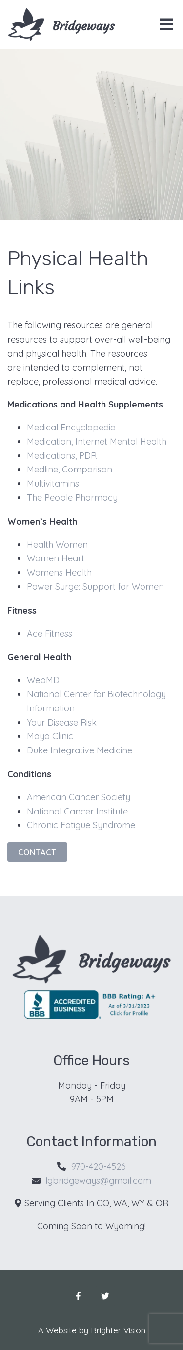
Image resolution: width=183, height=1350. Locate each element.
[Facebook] (78, 1296)
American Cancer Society (78, 797)
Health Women (57, 544)
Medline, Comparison (69, 469)
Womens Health (59, 572)
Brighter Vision (118, 1330)
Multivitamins (53, 483)
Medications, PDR (62, 455)
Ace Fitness (49, 633)
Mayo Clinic (50, 736)
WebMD (43, 680)
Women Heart (55, 558)
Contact (37, 852)
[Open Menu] (166, 24)
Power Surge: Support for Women (95, 586)
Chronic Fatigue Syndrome (81, 825)
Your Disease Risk (62, 722)
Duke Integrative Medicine (79, 750)
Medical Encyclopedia (71, 427)
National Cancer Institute (77, 811)
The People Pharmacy (72, 497)
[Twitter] (105, 1296)
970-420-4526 (98, 1166)
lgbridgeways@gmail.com (98, 1180)
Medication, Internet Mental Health (96, 441)
